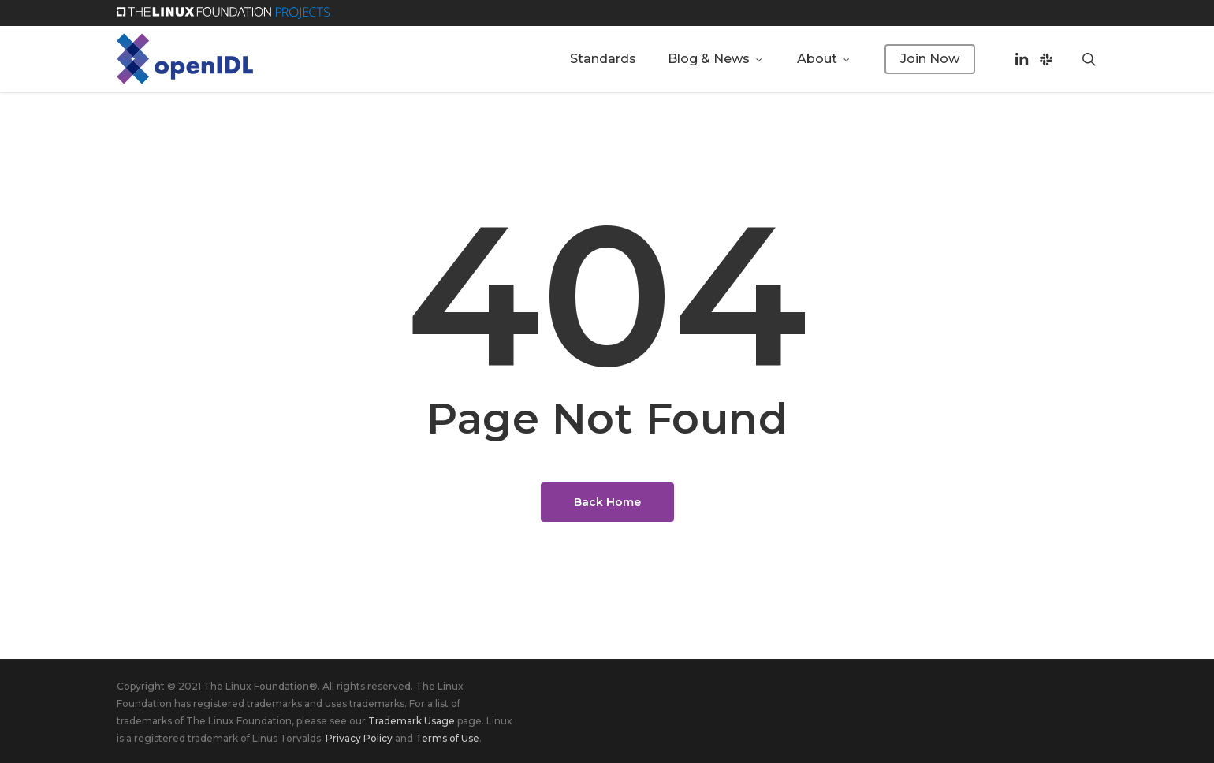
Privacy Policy (359, 738)
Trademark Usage (411, 721)
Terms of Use (447, 738)
